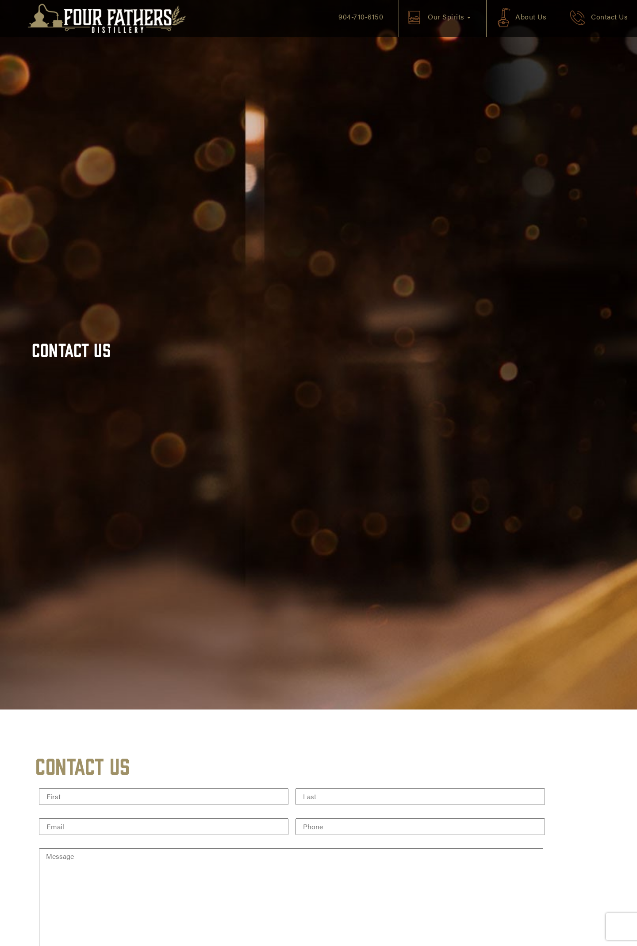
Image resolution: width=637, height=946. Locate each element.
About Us (530, 16)
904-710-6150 (360, 16)
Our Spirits (449, 16)
